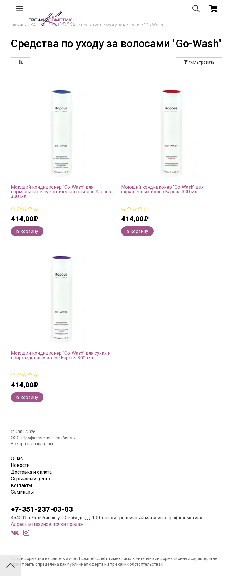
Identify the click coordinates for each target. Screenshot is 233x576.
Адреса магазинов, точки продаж (47, 524)
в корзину (27, 231)
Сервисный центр (30, 479)
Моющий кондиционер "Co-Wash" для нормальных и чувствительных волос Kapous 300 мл (61, 191)
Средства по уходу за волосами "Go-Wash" (122, 25)
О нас (17, 458)
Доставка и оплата (31, 472)
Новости (20, 465)
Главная (19, 25)
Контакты (21, 485)
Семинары (22, 492)
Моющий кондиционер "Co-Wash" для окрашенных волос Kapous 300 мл (162, 189)
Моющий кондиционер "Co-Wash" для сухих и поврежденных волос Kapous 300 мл (60, 355)
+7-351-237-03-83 (42, 509)
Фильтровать (199, 62)
